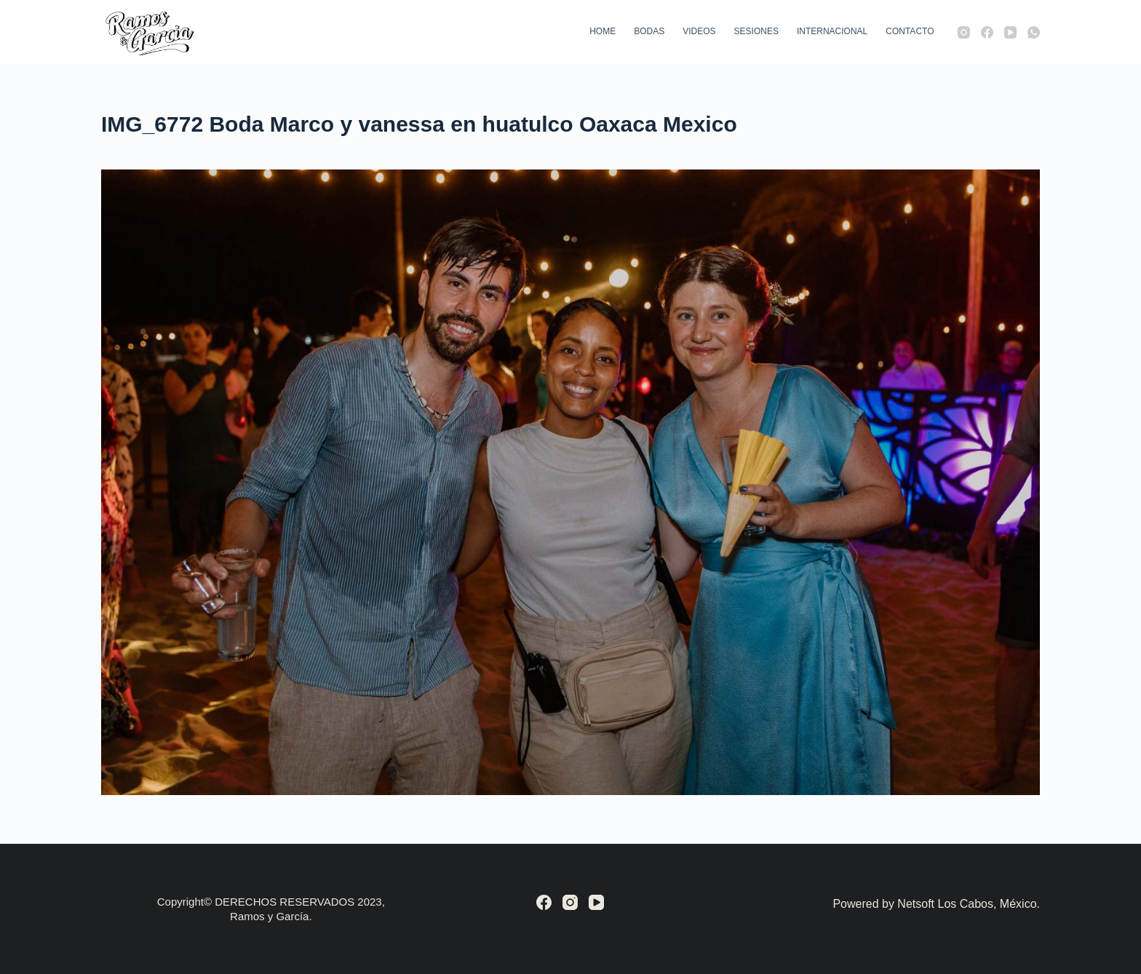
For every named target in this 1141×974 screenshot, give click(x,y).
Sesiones (756, 31)
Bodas (649, 31)
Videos (699, 31)
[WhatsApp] (1033, 32)
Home (602, 31)
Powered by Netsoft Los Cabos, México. (936, 904)
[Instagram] (964, 32)
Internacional (832, 31)
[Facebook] (987, 32)
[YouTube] (1010, 32)
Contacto (910, 31)
